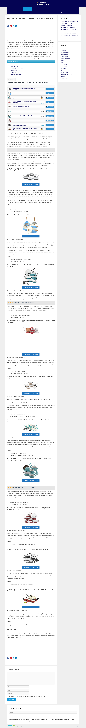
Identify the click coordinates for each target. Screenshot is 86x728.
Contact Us (64, 725)
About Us (69, 725)
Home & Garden (27, 8)
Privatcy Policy (75, 725)
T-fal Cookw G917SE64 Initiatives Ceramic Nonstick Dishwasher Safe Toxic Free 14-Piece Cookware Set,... (26, 125)
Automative (53, 8)
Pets (47, 12)
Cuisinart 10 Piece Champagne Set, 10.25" (21, 106)
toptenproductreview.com (27, 726)
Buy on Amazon (50, 88)
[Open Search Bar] (61, 12)
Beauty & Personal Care (63, 8)
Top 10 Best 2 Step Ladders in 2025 (68, 27)
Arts (61, 48)
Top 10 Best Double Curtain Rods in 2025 (70, 21)
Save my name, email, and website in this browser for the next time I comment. (27, 696)
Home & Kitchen (11, 662)
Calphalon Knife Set (15, 67)
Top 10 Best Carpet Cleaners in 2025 (69, 37)
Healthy (26, 12)
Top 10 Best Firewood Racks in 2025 (68, 33)
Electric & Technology (16, 8)
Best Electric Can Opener (17, 68)
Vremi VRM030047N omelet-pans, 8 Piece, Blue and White (24, 93)
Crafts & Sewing (64, 56)
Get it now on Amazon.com (31, 184)
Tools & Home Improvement (36, 12)
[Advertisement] (31, 35)
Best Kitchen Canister (16, 74)
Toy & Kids (35, 8)
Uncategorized (64, 78)
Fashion (73, 8)
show (13, 79)
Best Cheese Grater (15, 70)
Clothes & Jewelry (54, 12)
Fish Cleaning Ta (15, 72)
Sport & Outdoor (44, 8)
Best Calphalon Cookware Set (18, 65)
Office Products (64, 68)
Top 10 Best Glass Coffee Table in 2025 (69, 35)
